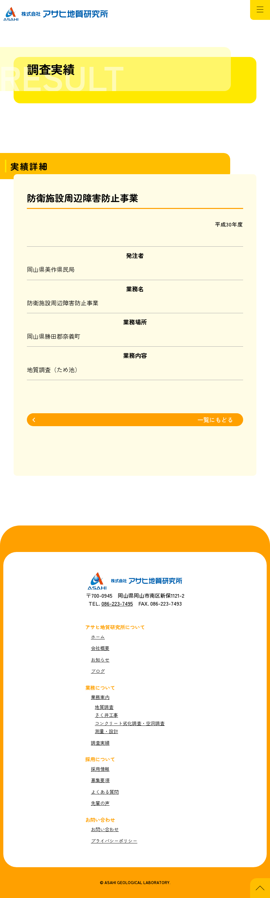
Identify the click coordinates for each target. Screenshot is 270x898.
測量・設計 (106, 731)
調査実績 (100, 743)
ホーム (98, 637)
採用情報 (100, 769)
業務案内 (100, 697)
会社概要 (100, 648)
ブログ (98, 671)
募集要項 (100, 780)
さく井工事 (106, 715)
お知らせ (100, 660)
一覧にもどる (215, 419)
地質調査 (104, 707)
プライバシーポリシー (114, 841)
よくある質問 (105, 792)
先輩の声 (100, 803)
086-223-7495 (117, 603)
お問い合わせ (105, 829)
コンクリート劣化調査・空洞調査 (130, 723)
